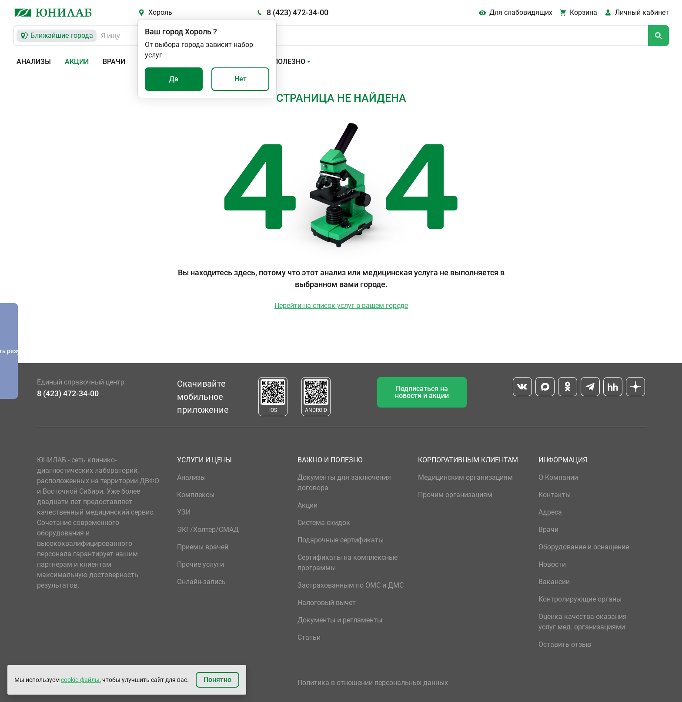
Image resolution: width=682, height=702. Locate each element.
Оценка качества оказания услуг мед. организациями (582, 621)
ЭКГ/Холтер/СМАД (208, 529)
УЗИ (184, 512)
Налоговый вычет (327, 602)
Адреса (550, 512)
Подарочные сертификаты (341, 540)
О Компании (558, 477)
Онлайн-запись (201, 582)
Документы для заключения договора (344, 482)
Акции (77, 61)
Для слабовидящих (520, 12)
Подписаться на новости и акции (422, 392)
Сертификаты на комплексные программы (348, 562)
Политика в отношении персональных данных (373, 683)
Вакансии (554, 582)
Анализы (34, 61)
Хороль (160, 12)
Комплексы (195, 495)
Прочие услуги (200, 564)
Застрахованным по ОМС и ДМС (351, 585)
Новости (552, 564)
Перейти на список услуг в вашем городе (341, 305)
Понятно (217, 679)
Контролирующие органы (580, 599)
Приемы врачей (202, 547)
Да (173, 79)
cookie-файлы (80, 679)
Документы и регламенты (340, 620)
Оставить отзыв (564, 644)
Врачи (114, 61)
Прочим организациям (455, 495)
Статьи (309, 637)
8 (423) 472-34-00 (297, 12)
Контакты (554, 495)
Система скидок (324, 522)
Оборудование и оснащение (583, 547)
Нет (240, 79)
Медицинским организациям (465, 477)
